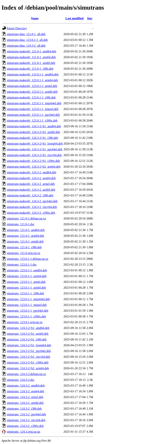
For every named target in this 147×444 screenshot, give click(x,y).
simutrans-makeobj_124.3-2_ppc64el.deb (32, 201)
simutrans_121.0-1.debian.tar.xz (26, 218)
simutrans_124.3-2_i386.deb (24, 408)
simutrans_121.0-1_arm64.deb (25, 235)
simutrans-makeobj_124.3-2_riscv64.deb (32, 207)
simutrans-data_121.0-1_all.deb (26, 34)
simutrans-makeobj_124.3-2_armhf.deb (31, 189)
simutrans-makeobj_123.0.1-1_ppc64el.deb (33, 114)
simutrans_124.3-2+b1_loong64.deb (29, 345)
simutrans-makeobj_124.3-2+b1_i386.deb (32, 137)
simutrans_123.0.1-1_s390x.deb (26, 316)
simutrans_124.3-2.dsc (20, 379)
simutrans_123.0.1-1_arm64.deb (27, 276)
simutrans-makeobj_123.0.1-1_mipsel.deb (32, 109)
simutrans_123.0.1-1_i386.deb (25, 293)
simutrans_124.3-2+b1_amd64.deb (28, 328)
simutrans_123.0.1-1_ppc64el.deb (27, 310)
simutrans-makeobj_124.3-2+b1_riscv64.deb (34, 155)
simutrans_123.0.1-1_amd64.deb (27, 270)
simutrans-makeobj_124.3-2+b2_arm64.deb (33, 166)
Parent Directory (17, 28)
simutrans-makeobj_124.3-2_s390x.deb (31, 212)
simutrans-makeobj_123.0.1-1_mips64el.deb (34, 103)
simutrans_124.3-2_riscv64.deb (26, 420)
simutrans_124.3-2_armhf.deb (25, 402)
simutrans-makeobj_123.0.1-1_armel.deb (32, 86)
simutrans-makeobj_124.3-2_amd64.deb (31, 172)
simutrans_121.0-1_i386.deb (24, 247)
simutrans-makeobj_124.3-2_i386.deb (30, 195)
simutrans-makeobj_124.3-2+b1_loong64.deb (35, 143)
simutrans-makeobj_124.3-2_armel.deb (31, 184)
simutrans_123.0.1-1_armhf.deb (26, 287)
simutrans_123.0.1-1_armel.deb (26, 281)
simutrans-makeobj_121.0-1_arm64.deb (31, 57)
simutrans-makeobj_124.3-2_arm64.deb (31, 178)
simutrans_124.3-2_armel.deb (25, 397)
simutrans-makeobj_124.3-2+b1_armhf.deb (33, 132)
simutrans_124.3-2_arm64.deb (25, 391)
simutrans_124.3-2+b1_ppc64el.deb (29, 351)
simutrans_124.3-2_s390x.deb (25, 425)
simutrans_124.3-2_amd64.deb (26, 385)
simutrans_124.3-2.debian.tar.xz (26, 374)
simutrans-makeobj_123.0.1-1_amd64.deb (33, 74)
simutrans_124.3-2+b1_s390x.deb (27, 362)
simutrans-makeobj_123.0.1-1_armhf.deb (32, 91)
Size (89, 18)
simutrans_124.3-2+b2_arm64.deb (28, 368)
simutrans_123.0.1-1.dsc (22, 264)
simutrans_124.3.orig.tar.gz (23, 431)
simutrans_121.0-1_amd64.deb (26, 230)
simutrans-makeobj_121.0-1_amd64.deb (31, 51)
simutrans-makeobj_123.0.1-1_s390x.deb (32, 120)
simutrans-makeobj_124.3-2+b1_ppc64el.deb (34, 149)
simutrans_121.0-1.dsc (20, 224)
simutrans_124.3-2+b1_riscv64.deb (28, 356)
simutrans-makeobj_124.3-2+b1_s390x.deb (33, 160)
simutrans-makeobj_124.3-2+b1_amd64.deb (34, 126)
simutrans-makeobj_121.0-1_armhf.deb (31, 63)
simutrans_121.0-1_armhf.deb (25, 241)
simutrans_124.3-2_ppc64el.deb (26, 414)
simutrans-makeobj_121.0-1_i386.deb (30, 68)
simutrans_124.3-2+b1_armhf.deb (27, 333)
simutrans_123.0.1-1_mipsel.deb (27, 304)
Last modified (74, 18)
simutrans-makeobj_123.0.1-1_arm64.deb (32, 80)
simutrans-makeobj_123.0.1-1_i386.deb (31, 97)
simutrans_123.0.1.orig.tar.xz (24, 322)
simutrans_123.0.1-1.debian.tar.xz (27, 258)
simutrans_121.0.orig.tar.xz (23, 253)
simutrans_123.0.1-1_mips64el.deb (28, 299)
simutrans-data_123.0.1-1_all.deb (27, 39)
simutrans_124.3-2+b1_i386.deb (27, 339)
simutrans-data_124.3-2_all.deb (26, 45)
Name (34, 18)
